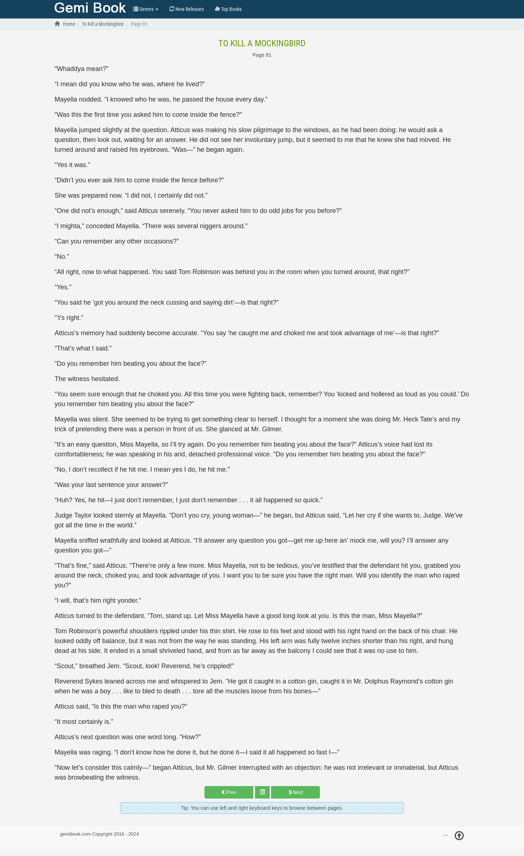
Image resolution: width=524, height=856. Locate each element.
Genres (145, 9)
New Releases (186, 9)
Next (295, 792)
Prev (229, 792)
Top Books (90, 8)
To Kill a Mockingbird (262, 43)
